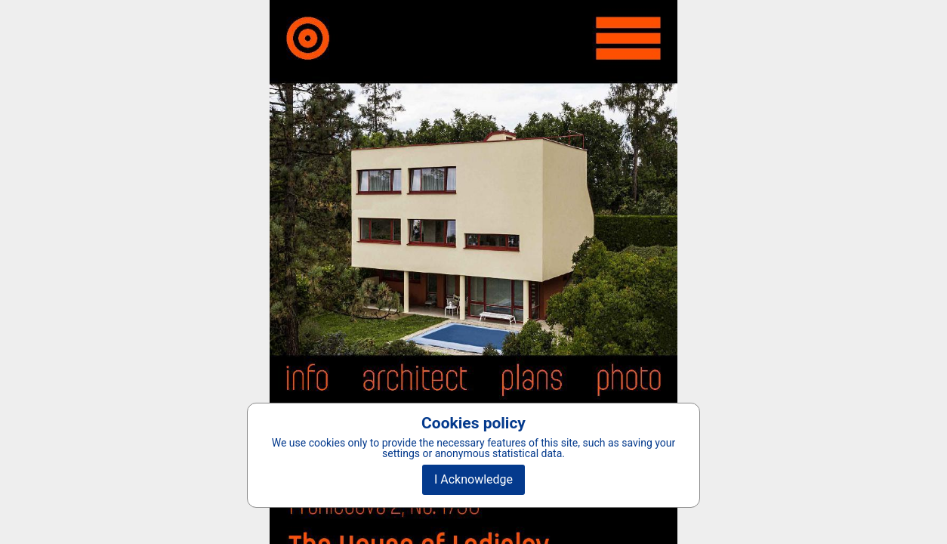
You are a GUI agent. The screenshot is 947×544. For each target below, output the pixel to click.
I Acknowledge (473, 479)
